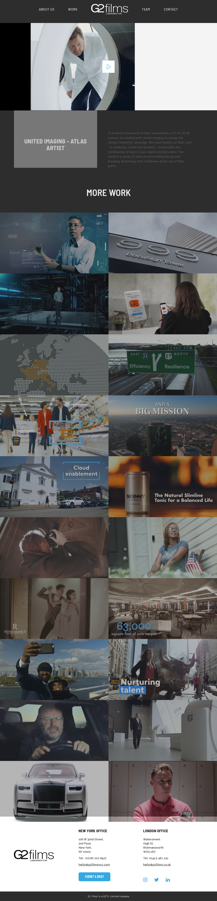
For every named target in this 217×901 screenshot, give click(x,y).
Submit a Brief (94, 876)
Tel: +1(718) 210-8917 (93, 858)
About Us (46, 9)
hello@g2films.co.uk (157, 864)
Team (146, 9)
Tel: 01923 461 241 (155, 858)
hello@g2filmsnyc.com (94, 864)
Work (72, 9)
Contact (171, 9)
